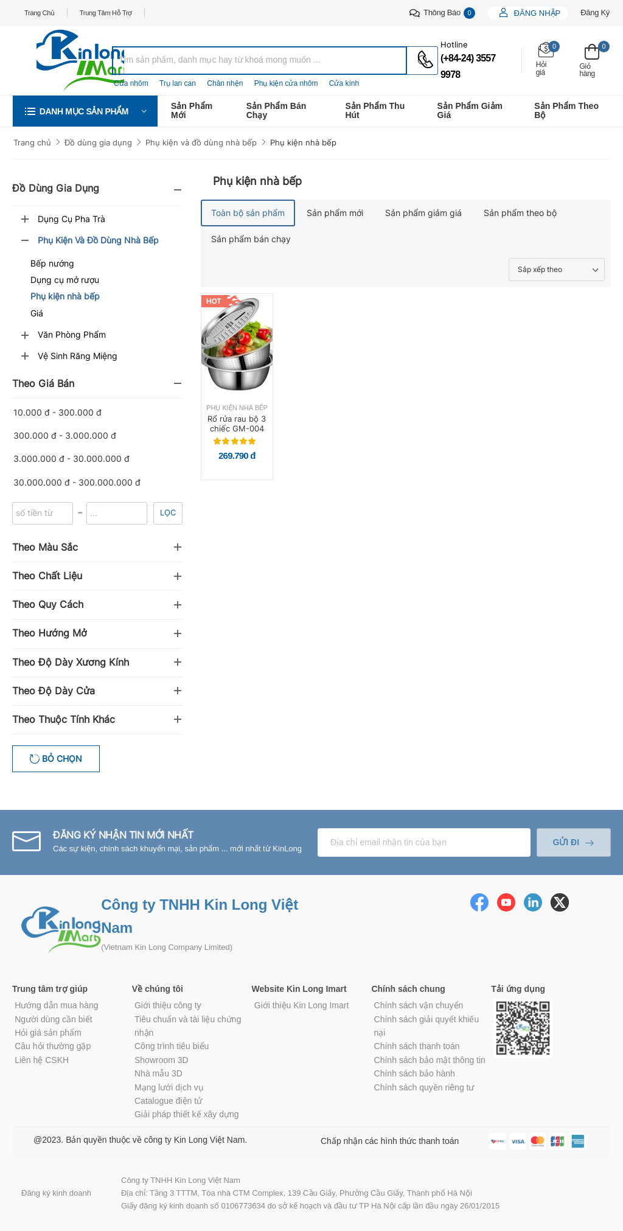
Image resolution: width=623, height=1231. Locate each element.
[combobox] (259, 60)
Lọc (168, 512)
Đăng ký (595, 12)
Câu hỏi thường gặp (53, 1046)
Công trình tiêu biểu (171, 1046)
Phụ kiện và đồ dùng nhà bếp (201, 142)
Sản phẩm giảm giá (470, 110)
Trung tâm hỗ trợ (106, 12)
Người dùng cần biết (53, 1019)
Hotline (454, 44)
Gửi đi (565, 842)
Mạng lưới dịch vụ (169, 1087)
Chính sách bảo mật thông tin (430, 1060)
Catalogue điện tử (168, 1101)
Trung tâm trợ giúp (50, 989)
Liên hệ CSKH (42, 1060)
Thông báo (442, 13)
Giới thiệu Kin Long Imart (301, 1005)
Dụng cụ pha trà (71, 219)
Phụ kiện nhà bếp (303, 142)
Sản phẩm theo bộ (566, 110)
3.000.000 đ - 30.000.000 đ (71, 458)
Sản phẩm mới (191, 110)
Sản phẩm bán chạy (276, 110)
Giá (36, 313)
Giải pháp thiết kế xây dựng (186, 1114)
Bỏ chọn (61, 758)
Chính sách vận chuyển (419, 1005)
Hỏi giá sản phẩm (48, 1032)
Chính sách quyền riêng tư (424, 1087)
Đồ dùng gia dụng (98, 142)
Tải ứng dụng (518, 989)
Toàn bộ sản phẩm (248, 212)
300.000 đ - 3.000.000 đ (64, 435)
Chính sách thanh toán (417, 1046)
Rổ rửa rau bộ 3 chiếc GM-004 (236, 423)
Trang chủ (39, 12)
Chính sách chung (408, 989)
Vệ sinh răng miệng (77, 355)
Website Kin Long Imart (299, 989)
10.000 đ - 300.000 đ (57, 412)
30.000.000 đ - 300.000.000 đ (77, 482)
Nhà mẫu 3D (158, 1073)
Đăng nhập (536, 13)
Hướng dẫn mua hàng (56, 1005)
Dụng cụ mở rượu (64, 279)
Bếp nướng (52, 263)
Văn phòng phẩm (72, 334)
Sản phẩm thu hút (375, 110)
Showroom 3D (161, 1060)
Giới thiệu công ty (167, 1005)
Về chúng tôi (157, 989)
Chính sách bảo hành (414, 1073)
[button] (85, 111)
